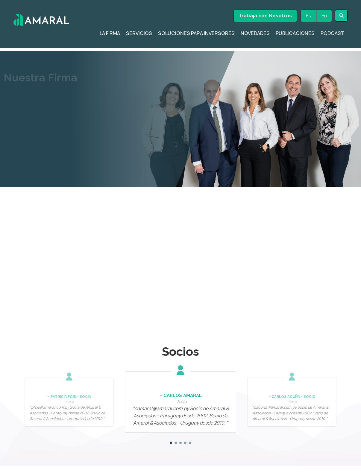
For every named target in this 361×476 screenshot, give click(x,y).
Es (308, 16)
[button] (171, 425)
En (324, 16)
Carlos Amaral (182, 378)
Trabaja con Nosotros (265, 16)
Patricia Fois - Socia (71, 379)
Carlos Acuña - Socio (293, 379)
